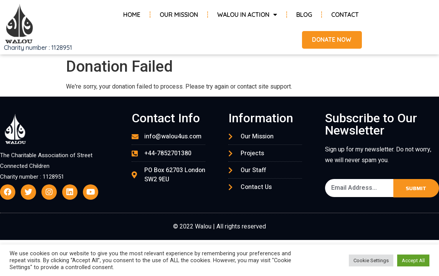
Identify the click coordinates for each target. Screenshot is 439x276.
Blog (304, 14)
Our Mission (179, 14)
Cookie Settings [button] (371, 260)
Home (131, 14)
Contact (345, 14)
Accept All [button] (413, 260)
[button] (329, 40)
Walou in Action (247, 14)
